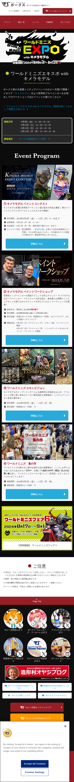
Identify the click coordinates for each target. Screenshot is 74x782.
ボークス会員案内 (14, 11)
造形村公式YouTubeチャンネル (54, 687)
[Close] (65, 726)
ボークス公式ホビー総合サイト (38, 5)
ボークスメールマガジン (54, 695)
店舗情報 (49, 22)
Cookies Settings (35, 772)
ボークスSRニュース (19, 695)
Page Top (37, 600)
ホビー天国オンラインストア (58, 11)
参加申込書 (39, 229)
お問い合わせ (27, 11)
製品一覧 (21, 22)
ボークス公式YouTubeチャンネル (19, 687)
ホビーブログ (65, 22)
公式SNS (36, 11)
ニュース (35, 22)
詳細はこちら (37, 244)
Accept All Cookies (35, 763)
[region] (35, 751)
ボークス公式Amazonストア (38, 718)
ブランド (7, 22)
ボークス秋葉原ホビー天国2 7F (34, 139)
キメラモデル (22, 93)
